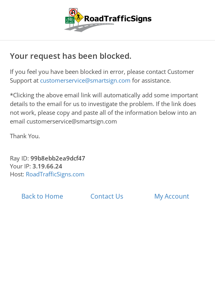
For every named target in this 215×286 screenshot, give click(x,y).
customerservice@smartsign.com (85, 80)
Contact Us (106, 196)
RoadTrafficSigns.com (55, 174)
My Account (171, 196)
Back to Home (42, 196)
